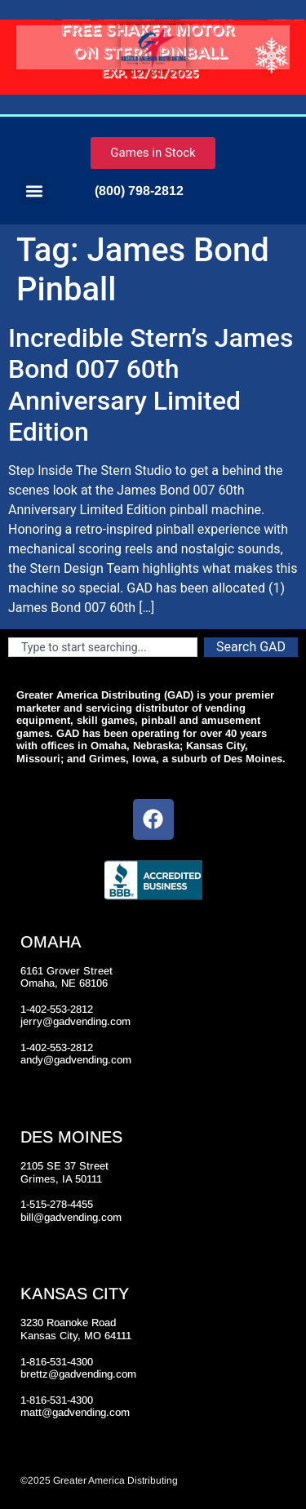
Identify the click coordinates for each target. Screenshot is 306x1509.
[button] (33, 190)
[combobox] (102, 647)
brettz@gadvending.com (78, 1374)
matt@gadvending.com (75, 1412)
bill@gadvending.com (71, 1217)
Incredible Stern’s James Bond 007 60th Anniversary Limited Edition (150, 384)
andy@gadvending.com (75, 1060)
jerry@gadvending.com (75, 1021)
